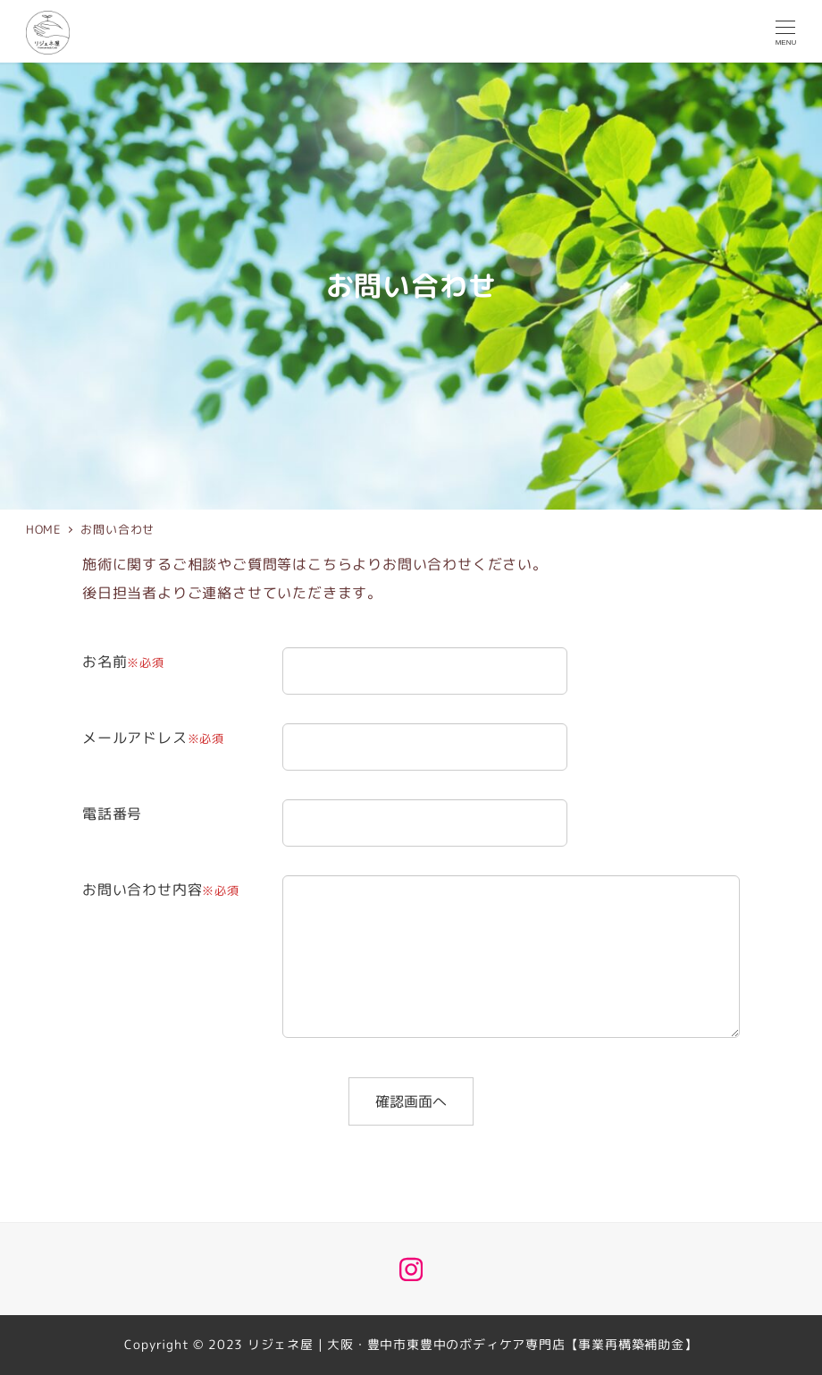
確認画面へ (421, 1101)
